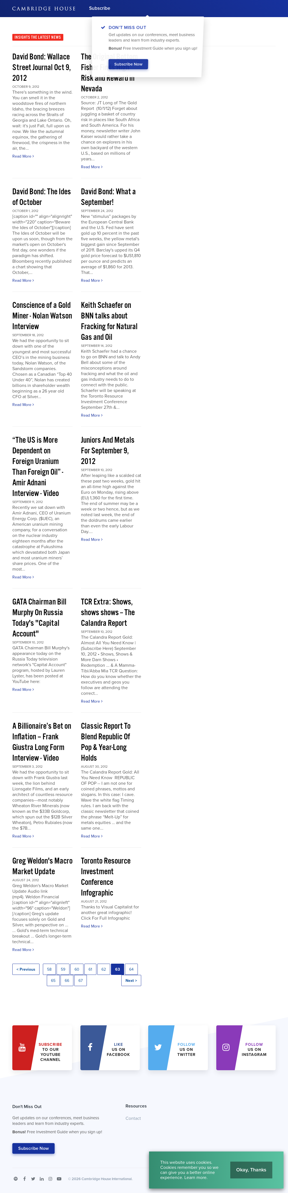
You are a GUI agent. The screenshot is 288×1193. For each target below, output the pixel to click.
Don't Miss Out (62, 1120)
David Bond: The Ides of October (41, 197)
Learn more (195, 1177)
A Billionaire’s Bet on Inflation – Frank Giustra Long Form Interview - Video (41, 742)
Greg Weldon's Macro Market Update (42, 866)
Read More (23, 156)
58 (49, 969)
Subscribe (99, 8)
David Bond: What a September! (108, 197)
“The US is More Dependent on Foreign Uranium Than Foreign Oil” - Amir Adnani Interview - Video (37, 467)
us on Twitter (186, 1049)
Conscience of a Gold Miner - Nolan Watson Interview (42, 316)
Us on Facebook (118, 1049)
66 (67, 980)
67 (80, 980)
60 (77, 969)
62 (103, 969)
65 (53, 980)
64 (131, 969)
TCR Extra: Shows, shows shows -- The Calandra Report (108, 613)
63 (117, 969)
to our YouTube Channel (50, 1052)
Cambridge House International (107, 1179)
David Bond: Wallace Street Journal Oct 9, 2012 (41, 68)
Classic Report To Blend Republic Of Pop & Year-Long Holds (106, 742)
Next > (131, 980)
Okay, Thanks (251, 1170)
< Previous (26, 969)
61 (90, 969)
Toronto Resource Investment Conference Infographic (106, 877)
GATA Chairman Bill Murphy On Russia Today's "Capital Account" (39, 618)
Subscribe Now (33, 1148)
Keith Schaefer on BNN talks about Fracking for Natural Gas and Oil (109, 321)
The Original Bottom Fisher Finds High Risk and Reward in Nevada (109, 73)
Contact (133, 1118)
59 (63, 969)
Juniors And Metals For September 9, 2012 (107, 451)
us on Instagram (254, 1049)
